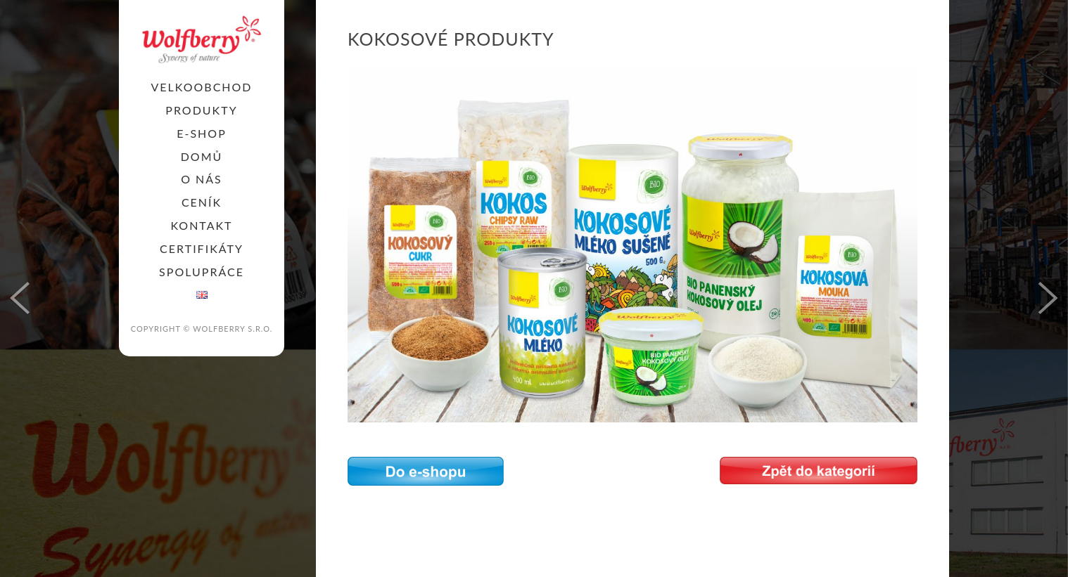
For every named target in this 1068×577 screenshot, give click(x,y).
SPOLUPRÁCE (201, 271)
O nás (201, 179)
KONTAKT (201, 225)
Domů (202, 156)
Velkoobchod (201, 86)
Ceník (202, 202)
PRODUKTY (201, 110)
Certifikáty (201, 248)
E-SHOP (202, 133)
